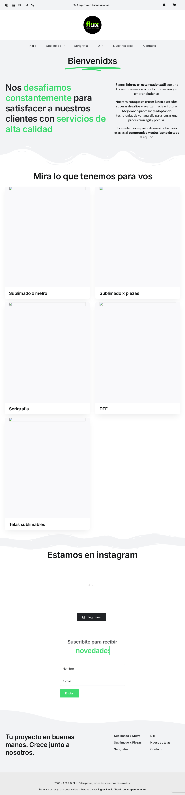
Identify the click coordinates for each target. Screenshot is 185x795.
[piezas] (138, 189)
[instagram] (6, 5)
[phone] (32, 5)
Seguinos (91, 617)
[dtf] (138, 303)
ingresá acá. (105, 789)
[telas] (47, 420)
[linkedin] (13, 5)
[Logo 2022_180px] (92, 17)
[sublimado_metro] (47, 189)
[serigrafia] (47, 304)
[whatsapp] (19, 5)
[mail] (26, 5)
